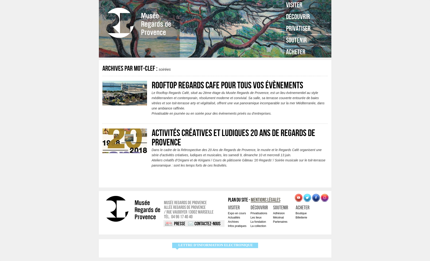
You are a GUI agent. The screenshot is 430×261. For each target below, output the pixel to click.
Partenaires (280, 221)
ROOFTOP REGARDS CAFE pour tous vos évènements (227, 85)
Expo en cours (237, 213)
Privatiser (298, 28)
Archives (233, 221)
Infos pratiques (237, 226)
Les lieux (256, 217)
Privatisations (259, 213)
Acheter (295, 52)
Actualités (234, 217)
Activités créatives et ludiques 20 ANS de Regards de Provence (233, 138)
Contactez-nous (207, 224)
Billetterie (301, 217)
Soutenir (296, 40)
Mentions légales (265, 200)
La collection (258, 226)
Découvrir (298, 17)
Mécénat (278, 217)
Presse (179, 224)
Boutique (301, 213)
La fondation (258, 221)
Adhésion (279, 213)
